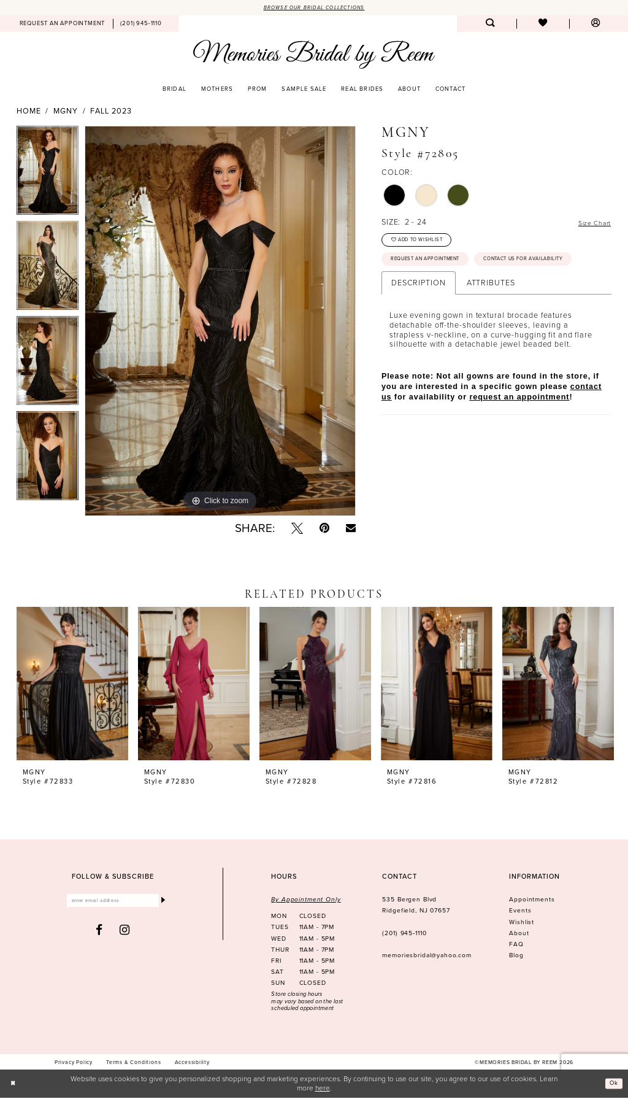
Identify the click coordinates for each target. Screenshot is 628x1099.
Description (418, 315)
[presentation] (72, 685)
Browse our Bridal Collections (314, 8)
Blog (516, 957)
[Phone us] (141, 25)
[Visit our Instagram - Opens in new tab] (125, 933)
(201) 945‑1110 (404, 934)
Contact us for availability (439, 290)
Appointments (531, 901)
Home (29, 113)
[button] (595, 25)
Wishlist (521, 923)
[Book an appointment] (62, 25)
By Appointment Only (305, 901)
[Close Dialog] (14, 1084)
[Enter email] (113, 903)
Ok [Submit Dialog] (612, 1084)
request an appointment (519, 429)
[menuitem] (62, 25)
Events (520, 912)
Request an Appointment (435, 267)
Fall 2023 (110, 113)
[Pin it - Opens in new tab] (324, 529)
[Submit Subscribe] (162, 903)
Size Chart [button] (591, 223)
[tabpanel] (47, 175)
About (519, 934)
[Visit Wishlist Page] (542, 25)
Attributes (491, 315)
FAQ (516, 945)
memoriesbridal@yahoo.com (427, 957)
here (322, 1089)
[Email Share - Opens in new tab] (351, 529)
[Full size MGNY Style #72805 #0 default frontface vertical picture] (220, 322)
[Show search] (490, 25)
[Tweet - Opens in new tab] (297, 529)
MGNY (65, 113)
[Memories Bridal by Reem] (313, 55)
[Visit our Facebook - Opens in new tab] (99, 933)
